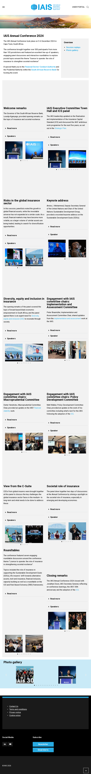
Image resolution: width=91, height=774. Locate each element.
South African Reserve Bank (43, 70)
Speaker (54, 234)
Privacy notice (15, 712)
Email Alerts (43, 750)
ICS (72, 414)
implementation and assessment (67, 318)
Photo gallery (72, 50)
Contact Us (13, 706)
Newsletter (43, 744)
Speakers (11, 136)
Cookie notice (15, 715)
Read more (12, 128)
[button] (24, 128)
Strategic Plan (60, 128)
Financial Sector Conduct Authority (40, 67)
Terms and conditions (18, 709)
